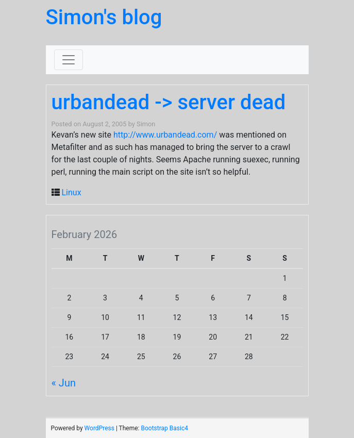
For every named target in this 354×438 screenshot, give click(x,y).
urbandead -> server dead (169, 102)
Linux (71, 192)
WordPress (99, 428)
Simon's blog (104, 17)
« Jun (64, 383)
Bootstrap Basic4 (164, 428)
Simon (146, 124)
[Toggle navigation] (68, 59)
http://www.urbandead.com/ (165, 135)
